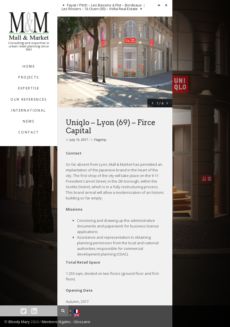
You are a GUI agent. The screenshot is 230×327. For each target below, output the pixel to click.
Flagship (100, 139)
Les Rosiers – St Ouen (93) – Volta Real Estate (100, 8)
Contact (28, 132)
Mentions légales (57, 321)
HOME (28, 66)
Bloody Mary (19, 321)
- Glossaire (81, 321)
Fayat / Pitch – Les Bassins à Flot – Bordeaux (104, 5)
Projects (28, 77)
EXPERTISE (29, 88)
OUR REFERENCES (28, 99)
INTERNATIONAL (28, 110)
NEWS (29, 121)
